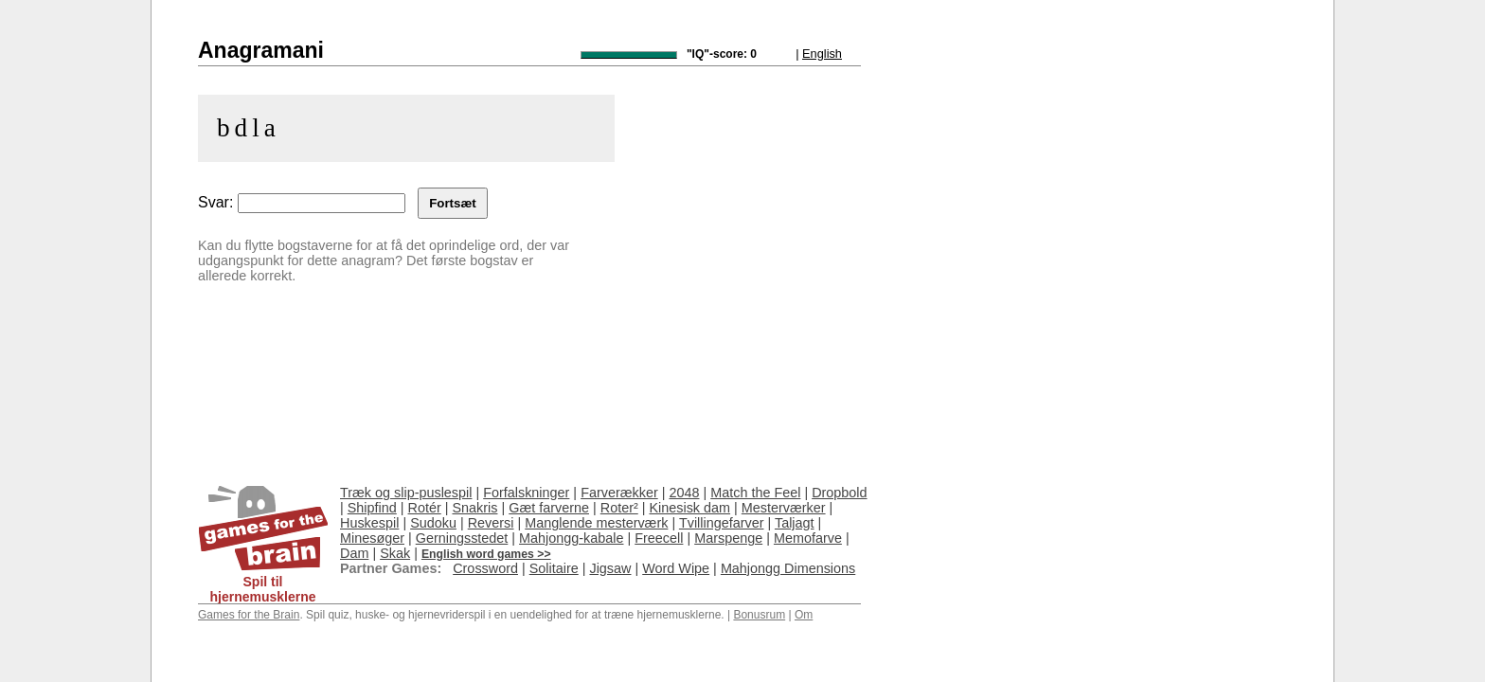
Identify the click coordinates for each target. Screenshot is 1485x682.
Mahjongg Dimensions (788, 568)
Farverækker (619, 492)
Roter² (619, 507)
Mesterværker (784, 507)
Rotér (424, 507)
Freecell (659, 538)
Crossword (485, 568)
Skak (395, 553)
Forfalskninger (526, 492)
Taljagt (794, 522)
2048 (684, 492)
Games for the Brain (248, 614)
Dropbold (839, 492)
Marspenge (728, 538)
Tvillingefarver (721, 522)
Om (804, 614)
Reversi (491, 522)
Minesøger (372, 538)
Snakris (474, 507)
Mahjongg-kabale (571, 538)
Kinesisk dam (689, 507)
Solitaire (554, 568)
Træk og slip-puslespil (406, 492)
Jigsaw (610, 568)
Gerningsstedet (462, 538)
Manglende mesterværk (596, 522)
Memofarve (808, 538)
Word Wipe (675, 568)
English (822, 53)
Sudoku (433, 522)
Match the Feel (755, 492)
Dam (354, 553)
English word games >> (486, 554)
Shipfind (372, 507)
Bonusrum (759, 614)
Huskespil (369, 522)
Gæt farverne (549, 507)
